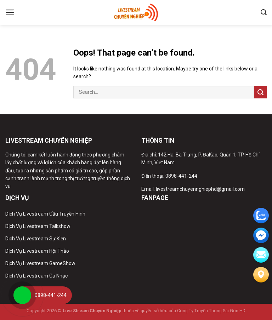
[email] (261, 235)
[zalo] (261, 215)
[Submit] (260, 92)
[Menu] (10, 12)
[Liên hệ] (261, 274)
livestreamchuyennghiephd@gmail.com (200, 189)
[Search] (264, 12)
